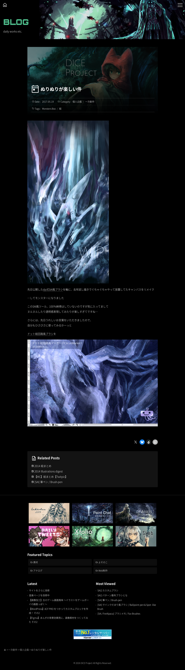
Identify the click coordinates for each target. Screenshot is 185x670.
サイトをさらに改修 (39, 590)
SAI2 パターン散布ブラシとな (112, 595)
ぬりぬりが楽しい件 (61, 89)
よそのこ (103, 562)
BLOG (16, 22)
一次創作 (89, 101)
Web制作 (103, 570)
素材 (35, 562)
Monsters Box (49, 108)
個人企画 (77, 101)
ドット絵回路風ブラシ (40, 334)
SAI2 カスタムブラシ (107, 590)
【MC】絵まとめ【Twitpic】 (51, 477)
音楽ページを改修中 (39, 595)
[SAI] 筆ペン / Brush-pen (48, 482)
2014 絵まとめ (42, 466)
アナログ (37, 570)
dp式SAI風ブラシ (53, 289)
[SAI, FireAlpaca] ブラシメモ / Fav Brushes (118, 613)
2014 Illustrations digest (48, 471)
